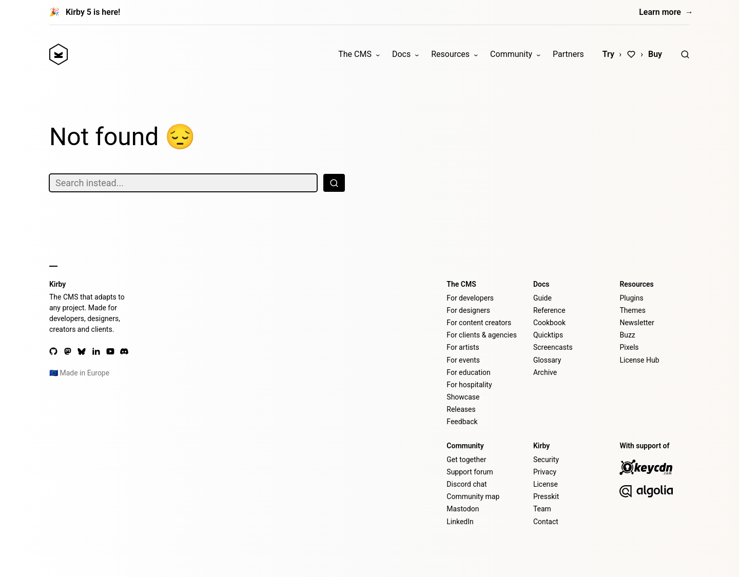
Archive (545, 372)
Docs (401, 54)
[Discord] (124, 351)
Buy (655, 54)
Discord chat (466, 484)
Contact (545, 522)
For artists (462, 347)
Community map (472, 496)
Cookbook (549, 323)
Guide (542, 298)
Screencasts (553, 347)
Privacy (544, 472)
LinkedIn (460, 522)
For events (463, 360)
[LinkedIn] (96, 351)
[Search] (685, 54)
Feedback (461, 421)
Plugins (631, 298)
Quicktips (548, 335)
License (545, 484)
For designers (468, 310)
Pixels (628, 347)
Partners (568, 54)
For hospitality (469, 385)
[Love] (631, 54)
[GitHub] (53, 351)
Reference (549, 310)
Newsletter (636, 323)
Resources (450, 54)
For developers (470, 298)
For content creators (478, 323)
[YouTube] (110, 351)
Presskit (546, 496)
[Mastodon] (67, 351)
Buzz (627, 335)
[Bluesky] (81, 351)
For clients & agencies (481, 335)
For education (468, 372)
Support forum (469, 472)
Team (542, 509)
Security (546, 459)
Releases (460, 409)
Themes (632, 310)
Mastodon (462, 509)
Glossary (547, 360)
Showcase (462, 397)
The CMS (355, 54)
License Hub (639, 360)
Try (608, 54)
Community (511, 54)
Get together (466, 459)
